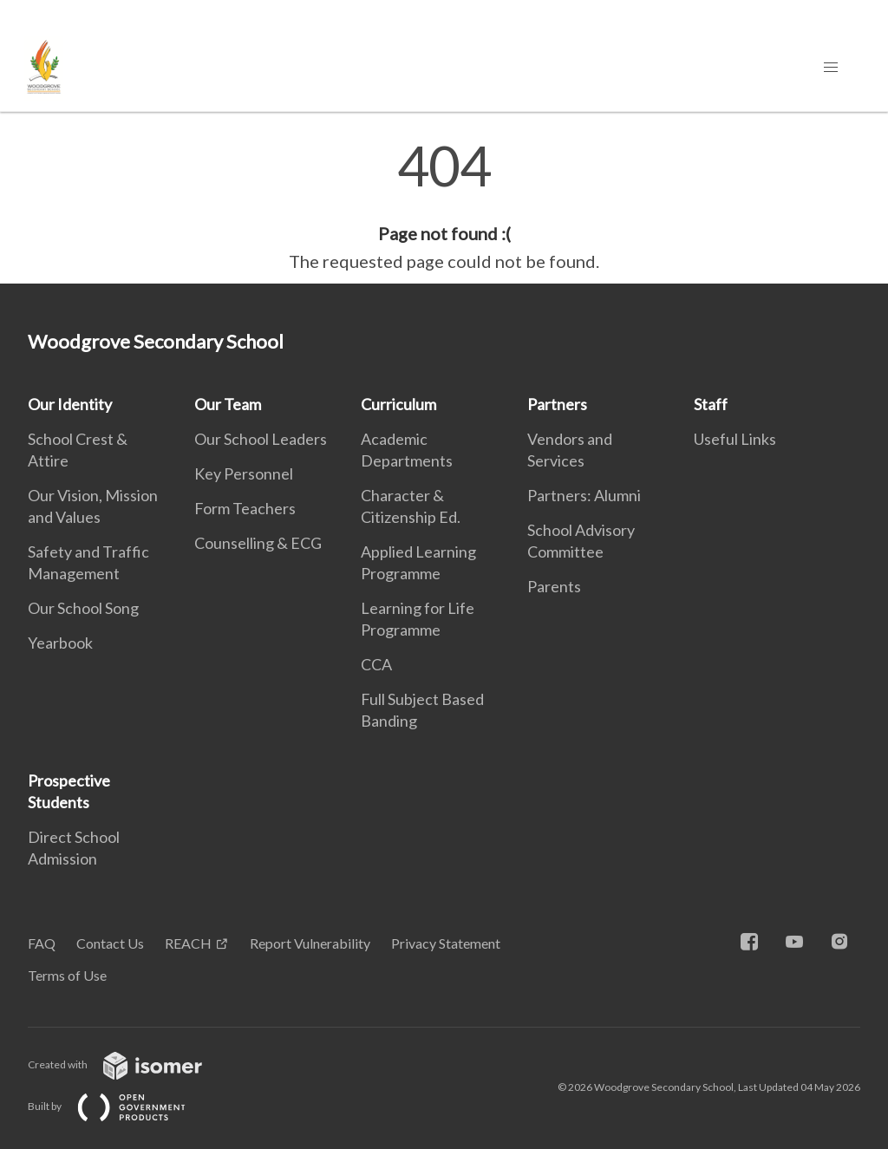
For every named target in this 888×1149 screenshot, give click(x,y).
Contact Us (110, 943)
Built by (120, 1106)
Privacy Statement (445, 943)
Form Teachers (245, 508)
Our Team (227, 404)
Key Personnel (243, 473)
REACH (188, 943)
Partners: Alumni (584, 495)
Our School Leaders (260, 438)
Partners (557, 404)
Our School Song (83, 607)
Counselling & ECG (258, 542)
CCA (376, 664)
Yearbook (60, 642)
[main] (444, 206)
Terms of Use (67, 975)
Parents (554, 586)
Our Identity (70, 404)
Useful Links (735, 438)
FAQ (42, 943)
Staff (711, 404)
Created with (129, 1064)
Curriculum (398, 404)
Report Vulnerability (310, 943)
